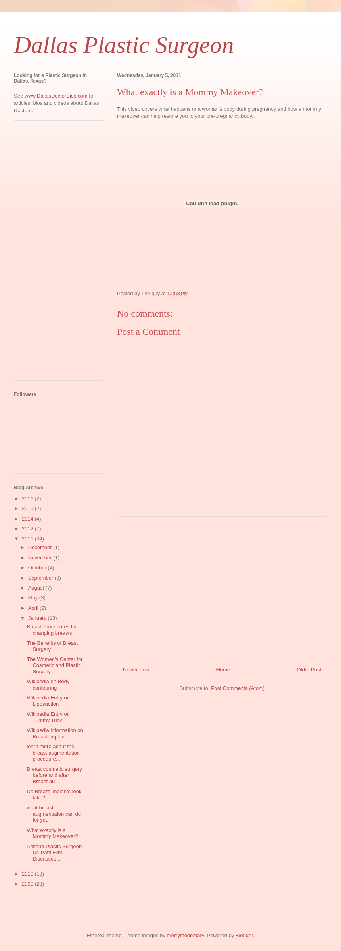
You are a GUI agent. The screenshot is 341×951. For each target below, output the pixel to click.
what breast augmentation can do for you (53, 814)
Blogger (244, 935)
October (38, 568)
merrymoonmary (185, 935)
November (41, 558)
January (38, 618)
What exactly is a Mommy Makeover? (52, 833)
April (34, 608)
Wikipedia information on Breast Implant (55, 733)
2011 (28, 539)
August (37, 588)
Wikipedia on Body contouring (48, 684)
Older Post (309, 669)
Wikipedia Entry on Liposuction (48, 701)
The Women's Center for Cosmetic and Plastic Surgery (54, 665)
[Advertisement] (45, 253)
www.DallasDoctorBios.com (56, 96)
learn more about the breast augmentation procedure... (53, 753)
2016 (28, 498)
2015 (28, 508)
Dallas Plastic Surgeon (124, 45)
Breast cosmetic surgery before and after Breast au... (54, 775)
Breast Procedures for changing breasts (52, 630)
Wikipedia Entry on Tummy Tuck (48, 717)
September (41, 578)
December (41, 547)
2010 (28, 874)
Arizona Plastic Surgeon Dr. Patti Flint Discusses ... (54, 852)
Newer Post (136, 669)
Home (223, 669)
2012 (28, 529)
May (33, 598)
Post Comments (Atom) (237, 688)
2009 (28, 884)
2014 (28, 519)
